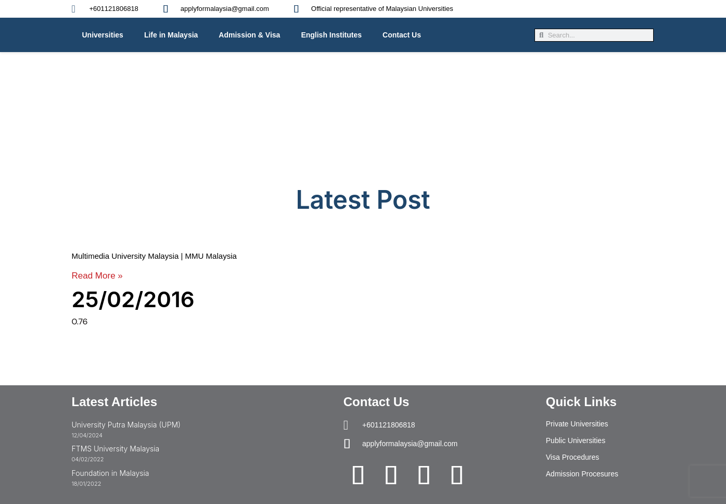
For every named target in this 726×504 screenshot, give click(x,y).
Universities (102, 35)
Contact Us (402, 35)
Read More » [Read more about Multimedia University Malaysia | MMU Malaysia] (97, 276)
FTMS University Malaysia (116, 448)
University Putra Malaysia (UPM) (126, 424)
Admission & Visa (249, 35)
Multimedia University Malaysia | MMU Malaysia (154, 255)
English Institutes (331, 35)
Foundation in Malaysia (110, 473)
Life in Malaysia (171, 35)
